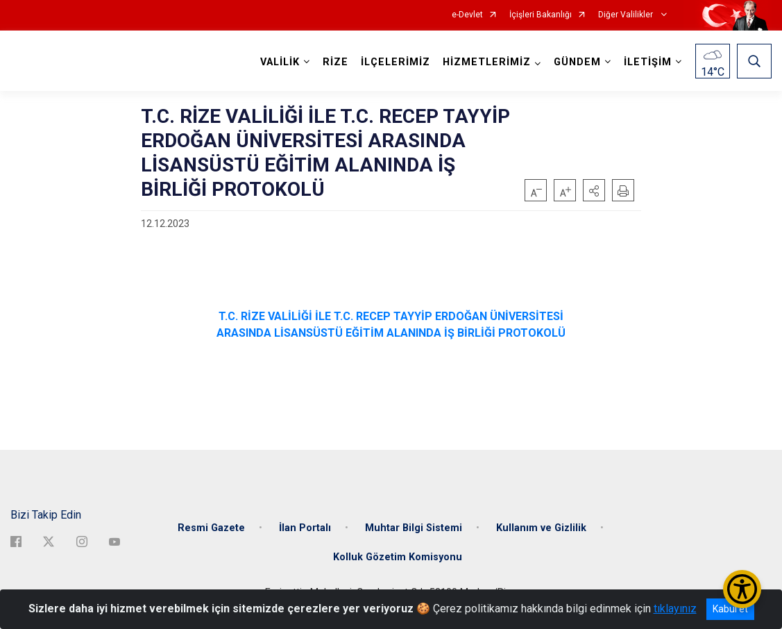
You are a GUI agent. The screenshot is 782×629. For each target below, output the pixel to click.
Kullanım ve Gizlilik (541, 528)
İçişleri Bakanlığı (540, 14)
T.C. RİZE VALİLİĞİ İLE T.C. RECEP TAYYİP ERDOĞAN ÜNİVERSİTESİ (391, 316)
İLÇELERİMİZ (395, 62)
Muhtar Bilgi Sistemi (413, 528)
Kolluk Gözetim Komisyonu (397, 557)
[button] (594, 190)
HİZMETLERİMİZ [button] (487, 62)
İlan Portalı (305, 528)
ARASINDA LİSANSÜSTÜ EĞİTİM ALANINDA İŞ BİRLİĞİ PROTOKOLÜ (391, 332)
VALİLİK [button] (280, 62)
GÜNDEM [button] (577, 62)
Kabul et (730, 608)
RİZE (335, 62)
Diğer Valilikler (626, 14)
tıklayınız (675, 608)
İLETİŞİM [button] (648, 62)
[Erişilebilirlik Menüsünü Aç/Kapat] (742, 589)
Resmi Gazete (211, 528)
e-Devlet (467, 14)
